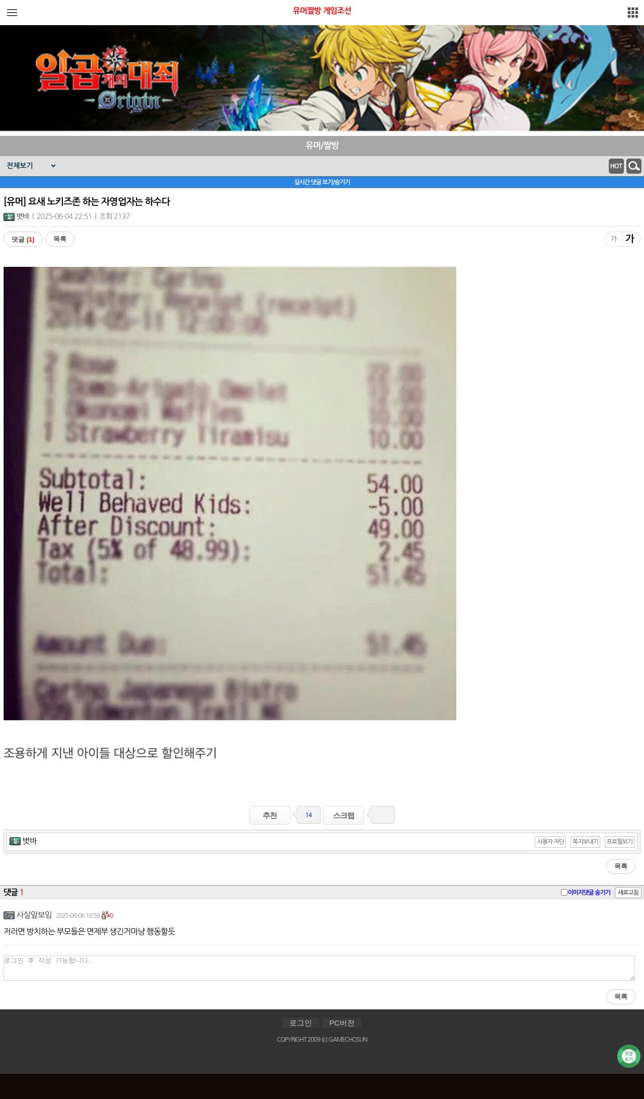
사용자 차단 (550, 842)
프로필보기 (619, 842)
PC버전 (342, 1023)
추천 (270, 815)
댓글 (23, 239)
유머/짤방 (321, 145)
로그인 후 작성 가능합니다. (319, 968)
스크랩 (343, 815)
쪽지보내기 (585, 842)
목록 (59, 239)
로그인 (300, 1023)
